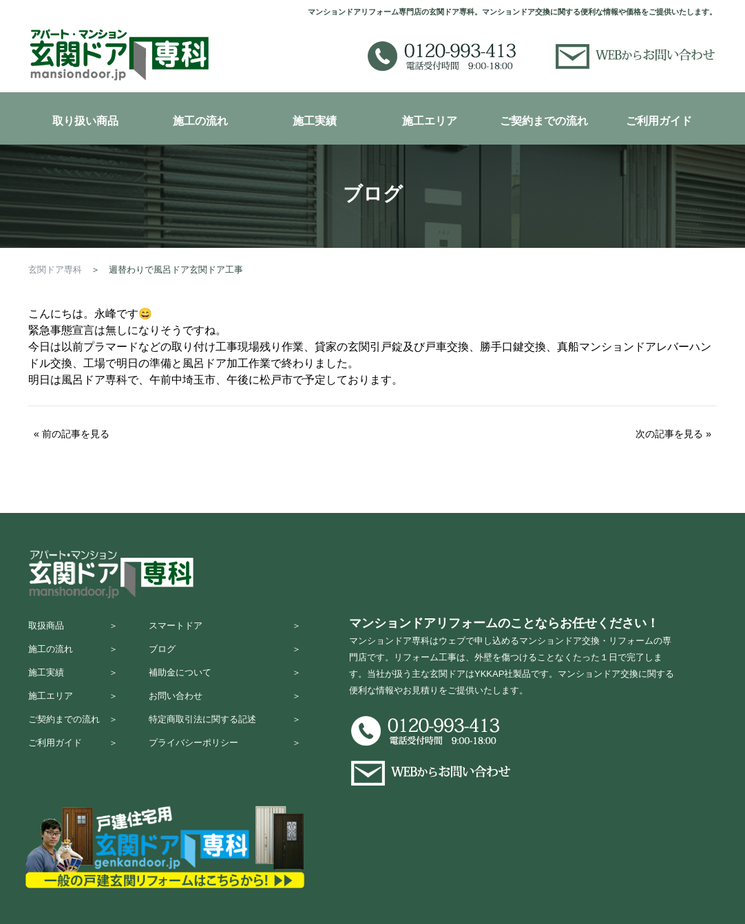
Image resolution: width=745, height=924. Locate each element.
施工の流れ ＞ (73, 655)
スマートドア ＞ (225, 628)
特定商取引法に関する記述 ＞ (225, 736)
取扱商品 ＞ (73, 628)
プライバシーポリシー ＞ (225, 762)
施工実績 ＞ (73, 682)
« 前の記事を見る (71, 433)
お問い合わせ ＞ (225, 709)
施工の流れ (200, 121)
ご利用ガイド (659, 121)
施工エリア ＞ (73, 709)
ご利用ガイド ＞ (73, 762)
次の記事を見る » (673, 433)
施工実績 (315, 121)
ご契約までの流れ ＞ (73, 736)
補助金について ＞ (225, 682)
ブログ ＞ (225, 655)
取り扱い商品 (85, 121)
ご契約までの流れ (544, 121)
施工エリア (429, 121)
